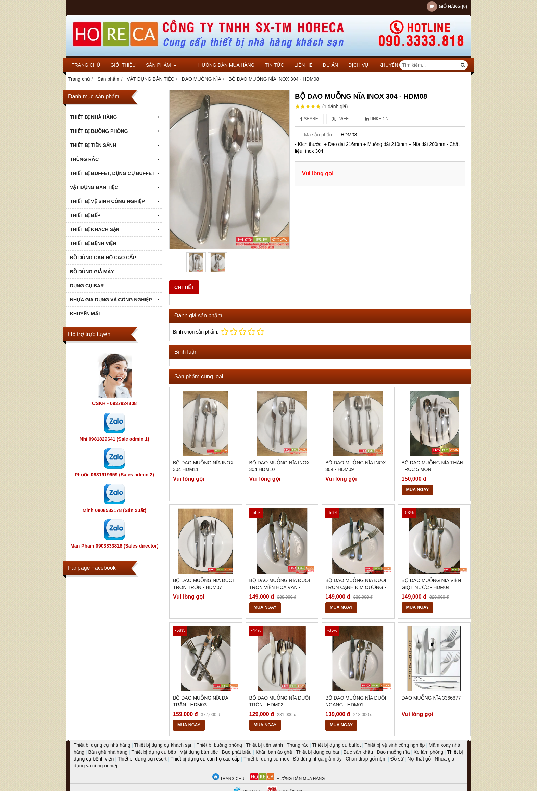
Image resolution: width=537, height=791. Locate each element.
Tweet (341, 118)
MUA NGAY (417, 489)
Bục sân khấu (358, 752)
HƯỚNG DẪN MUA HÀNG (287, 778)
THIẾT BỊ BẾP (115, 215)
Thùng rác (297, 745)
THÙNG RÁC (115, 159)
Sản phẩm (161, 65)
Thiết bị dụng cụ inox (266, 759)
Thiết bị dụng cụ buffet (336, 745)
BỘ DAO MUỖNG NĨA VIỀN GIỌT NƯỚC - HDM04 (431, 584)
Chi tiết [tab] (184, 287)
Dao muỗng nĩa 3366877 (431, 698)
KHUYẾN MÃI (382, 65)
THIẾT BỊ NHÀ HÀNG (115, 117)
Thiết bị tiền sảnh (264, 745)
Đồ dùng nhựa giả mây (317, 759)
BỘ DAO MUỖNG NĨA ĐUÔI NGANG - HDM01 (355, 701)
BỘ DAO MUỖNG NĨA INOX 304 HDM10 (279, 466)
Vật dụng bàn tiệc (199, 752)
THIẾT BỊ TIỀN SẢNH (115, 145)
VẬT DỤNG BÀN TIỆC (115, 187)
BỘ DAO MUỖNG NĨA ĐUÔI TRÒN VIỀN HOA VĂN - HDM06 (279, 587)
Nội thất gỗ (419, 759)
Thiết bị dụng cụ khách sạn (163, 745)
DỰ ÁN (319, 65)
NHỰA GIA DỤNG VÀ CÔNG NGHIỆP (115, 299)
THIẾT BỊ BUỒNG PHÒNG (115, 131)
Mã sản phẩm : (320, 134)
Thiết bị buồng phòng (219, 745)
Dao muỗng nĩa (393, 752)
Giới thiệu (123, 65)
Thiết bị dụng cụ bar (317, 752)
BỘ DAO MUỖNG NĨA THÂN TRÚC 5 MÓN (432, 466)
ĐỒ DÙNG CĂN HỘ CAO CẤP (103, 257)
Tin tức (263, 65)
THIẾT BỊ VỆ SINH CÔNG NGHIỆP (115, 201)
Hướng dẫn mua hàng (215, 65)
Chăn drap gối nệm (366, 759)
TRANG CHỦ (228, 778)
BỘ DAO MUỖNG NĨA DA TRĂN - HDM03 (200, 701)
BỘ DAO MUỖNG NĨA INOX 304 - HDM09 (355, 466)
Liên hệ (292, 65)
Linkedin (377, 118)
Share (309, 118)
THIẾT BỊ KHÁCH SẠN (115, 229)
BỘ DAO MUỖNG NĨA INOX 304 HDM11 (203, 466)
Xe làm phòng (428, 752)
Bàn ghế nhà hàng (108, 752)
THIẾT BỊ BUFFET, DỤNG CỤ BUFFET (115, 173)
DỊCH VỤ (347, 65)
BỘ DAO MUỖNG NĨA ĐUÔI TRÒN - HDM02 (279, 701)
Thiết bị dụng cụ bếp (153, 752)
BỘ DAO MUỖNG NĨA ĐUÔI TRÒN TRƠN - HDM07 (203, 584)
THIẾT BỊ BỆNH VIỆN (93, 243)
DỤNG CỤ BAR (87, 285)
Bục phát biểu (237, 752)
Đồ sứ (396, 759)
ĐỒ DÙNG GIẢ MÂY (92, 271)
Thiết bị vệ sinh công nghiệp (394, 745)
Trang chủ (86, 65)
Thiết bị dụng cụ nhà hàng (102, 745)
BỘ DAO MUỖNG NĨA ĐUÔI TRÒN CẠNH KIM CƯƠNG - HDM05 (355, 587)
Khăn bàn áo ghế (273, 752)
